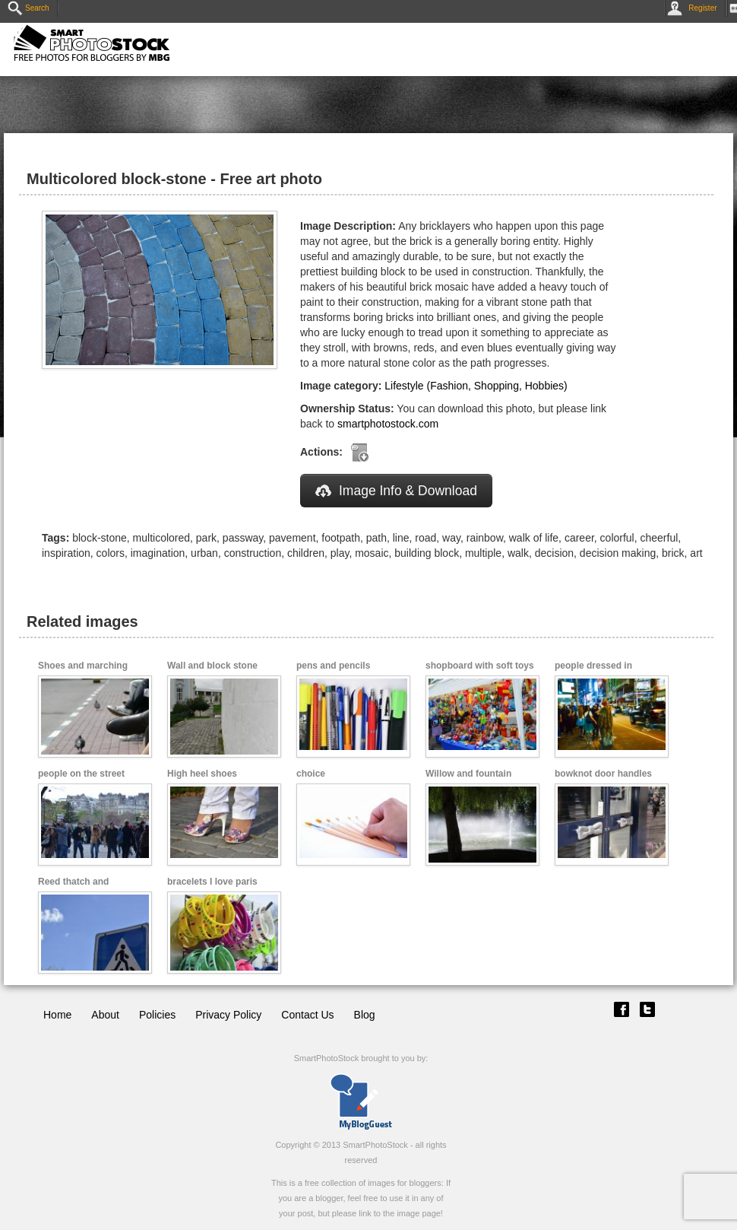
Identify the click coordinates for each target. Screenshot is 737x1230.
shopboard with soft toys (479, 665)
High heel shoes (202, 773)
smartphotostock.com (387, 424)
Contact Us (307, 1015)
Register (694, 8)
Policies (157, 1015)
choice (310, 773)
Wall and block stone (212, 665)
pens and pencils (333, 665)
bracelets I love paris (212, 881)
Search (28, 8)
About (105, 1015)
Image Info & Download (396, 490)
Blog (364, 1015)
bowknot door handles (603, 773)
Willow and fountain (468, 773)
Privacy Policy (228, 1015)
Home (57, 1015)
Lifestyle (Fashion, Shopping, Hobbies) (475, 386)
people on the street (81, 773)
